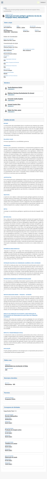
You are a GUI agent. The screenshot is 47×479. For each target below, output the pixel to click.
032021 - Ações (21, 27)
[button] (23, 88)
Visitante (41, 2)
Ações (5, 8)
